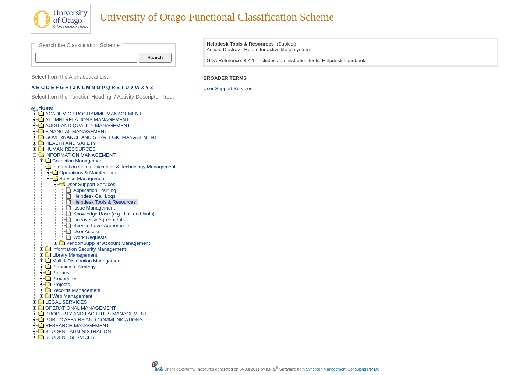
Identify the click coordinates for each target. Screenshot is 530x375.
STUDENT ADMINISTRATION (74, 331)
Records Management (72, 290)
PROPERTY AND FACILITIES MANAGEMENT (92, 314)
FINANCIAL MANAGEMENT (72, 131)
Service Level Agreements (98, 225)
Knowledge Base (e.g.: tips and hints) (110, 214)
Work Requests (86, 237)
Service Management (79, 178)
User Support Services (87, 184)
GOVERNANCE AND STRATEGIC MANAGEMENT (97, 137)
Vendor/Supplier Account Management (104, 243)
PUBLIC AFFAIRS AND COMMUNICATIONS (90, 319)
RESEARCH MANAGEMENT (73, 325)
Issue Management (90, 208)
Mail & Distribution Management (83, 261)
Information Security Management (85, 249)
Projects (57, 284)
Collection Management (74, 161)
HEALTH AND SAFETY (67, 143)
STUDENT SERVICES (66, 337)
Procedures (61, 278)
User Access (83, 231)
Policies (57, 272)
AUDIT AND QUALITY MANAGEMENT (84, 125)
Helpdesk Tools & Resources (101, 202)
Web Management (68, 296)
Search (155, 57)
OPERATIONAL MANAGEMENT (77, 308)
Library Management (71, 255)
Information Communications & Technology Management (110, 166)
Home (42, 108)
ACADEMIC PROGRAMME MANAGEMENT (90, 114)
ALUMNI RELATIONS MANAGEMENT (83, 119)
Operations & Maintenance (84, 172)
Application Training (91, 190)
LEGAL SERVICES (62, 302)
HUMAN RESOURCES (67, 149)
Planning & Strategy (70, 266)
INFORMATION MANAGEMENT (77, 155)
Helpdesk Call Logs (91, 196)
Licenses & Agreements (95, 219)
